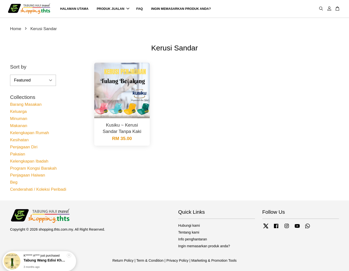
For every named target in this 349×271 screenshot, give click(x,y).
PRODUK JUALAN (113, 9)
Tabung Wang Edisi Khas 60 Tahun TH (45, 258)
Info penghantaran (192, 239)
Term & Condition (149, 260)
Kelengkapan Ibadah (29, 161)
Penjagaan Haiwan (27, 175)
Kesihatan (19, 140)
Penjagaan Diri (24, 147)
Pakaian (17, 154)
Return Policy (123, 260)
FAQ (139, 9)
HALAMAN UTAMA (74, 9)
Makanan (18, 125)
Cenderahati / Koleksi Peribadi (38, 189)
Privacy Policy (177, 260)
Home (15, 28)
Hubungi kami (189, 225)
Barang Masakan (26, 104)
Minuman (18, 118)
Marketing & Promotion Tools (214, 260)
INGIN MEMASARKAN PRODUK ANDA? (181, 9)
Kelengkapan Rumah (29, 132)
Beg (13, 182)
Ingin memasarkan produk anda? (204, 246)
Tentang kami (188, 232)
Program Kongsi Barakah (33, 168)
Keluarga (18, 111)
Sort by (18, 67)
